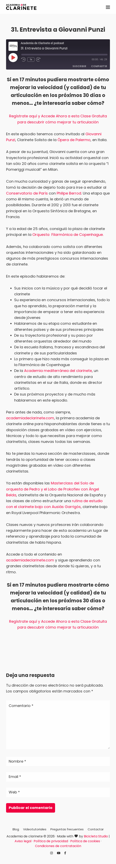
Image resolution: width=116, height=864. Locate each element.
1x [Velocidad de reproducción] (31, 59)
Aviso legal (23, 841)
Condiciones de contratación (58, 846)
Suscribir (79, 66)
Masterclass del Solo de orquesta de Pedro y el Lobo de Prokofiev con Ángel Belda (52, 489)
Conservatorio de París (27, 193)
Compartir (99, 66)
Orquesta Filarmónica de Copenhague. (67, 234)
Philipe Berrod (69, 193)
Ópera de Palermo (73, 139)
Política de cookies (85, 841)
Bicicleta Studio (96, 836)
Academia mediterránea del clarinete (58, 370)
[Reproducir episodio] (13, 57)
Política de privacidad (51, 841)
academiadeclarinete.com (30, 418)
